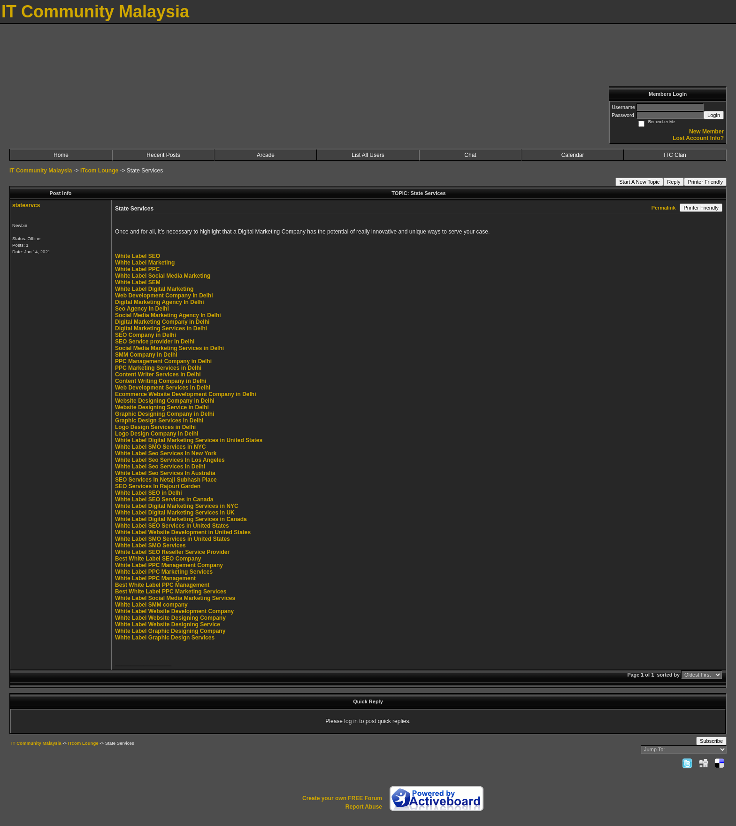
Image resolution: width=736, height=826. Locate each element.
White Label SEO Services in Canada (164, 499)
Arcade (266, 155)
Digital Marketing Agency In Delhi (159, 302)
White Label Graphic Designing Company (170, 631)
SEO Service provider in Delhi (154, 341)
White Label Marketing (145, 262)
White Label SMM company (151, 604)
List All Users (368, 155)
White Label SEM (138, 282)
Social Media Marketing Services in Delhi (169, 348)
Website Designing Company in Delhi (165, 400)
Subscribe (711, 741)
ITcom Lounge (99, 170)
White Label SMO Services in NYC (160, 447)
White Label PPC (137, 269)
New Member (706, 131)
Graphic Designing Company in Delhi (164, 414)
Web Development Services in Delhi (162, 387)
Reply (673, 182)
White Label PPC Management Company (169, 565)
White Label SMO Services (150, 545)
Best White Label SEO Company (158, 558)
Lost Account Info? (698, 138)
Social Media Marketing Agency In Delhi (168, 315)
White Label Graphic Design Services (165, 637)
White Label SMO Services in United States (172, 539)
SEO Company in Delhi (145, 335)
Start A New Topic (639, 182)
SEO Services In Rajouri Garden (157, 486)
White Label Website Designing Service (167, 624)
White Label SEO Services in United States (172, 525)
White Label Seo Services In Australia (165, 473)
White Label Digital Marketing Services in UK (175, 512)
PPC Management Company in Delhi (163, 361)
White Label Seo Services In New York (165, 453)
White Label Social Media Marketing (162, 276)
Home (61, 155)
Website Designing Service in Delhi (162, 407)
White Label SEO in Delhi (148, 493)
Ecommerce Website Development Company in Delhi (185, 394)
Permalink (664, 207)
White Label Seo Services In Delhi (160, 466)
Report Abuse (363, 806)
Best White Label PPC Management (162, 585)
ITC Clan (675, 155)
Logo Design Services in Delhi (155, 427)
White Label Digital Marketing (154, 289)
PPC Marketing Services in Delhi (158, 368)
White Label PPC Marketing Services (164, 572)
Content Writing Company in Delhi (160, 381)
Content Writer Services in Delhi (158, 374)
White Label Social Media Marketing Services (175, 598)
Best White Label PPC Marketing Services (170, 591)
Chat (470, 155)
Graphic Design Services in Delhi (159, 420)
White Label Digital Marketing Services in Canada (181, 519)
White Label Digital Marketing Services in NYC (176, 506)
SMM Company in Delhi (146, 354)
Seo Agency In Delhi (142, 308)
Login (713, 115)
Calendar (572, 155)
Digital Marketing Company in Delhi (162, 322)
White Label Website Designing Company (170, 618)
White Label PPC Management (155, 578)
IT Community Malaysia (40, 170)
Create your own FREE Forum (342, 798)
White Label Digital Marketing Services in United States (188, 440)
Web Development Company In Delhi (164, 295)
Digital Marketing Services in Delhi (161, 328)
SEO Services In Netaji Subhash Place (166, 479)
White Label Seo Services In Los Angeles (170, 460)
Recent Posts (163, 155)
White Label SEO (137, 256)
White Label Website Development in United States (183, 532)
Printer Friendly (705, 182)
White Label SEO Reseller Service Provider (172, 552)
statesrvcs (26, 205)
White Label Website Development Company (174, 611)
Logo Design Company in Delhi (156, 433)
